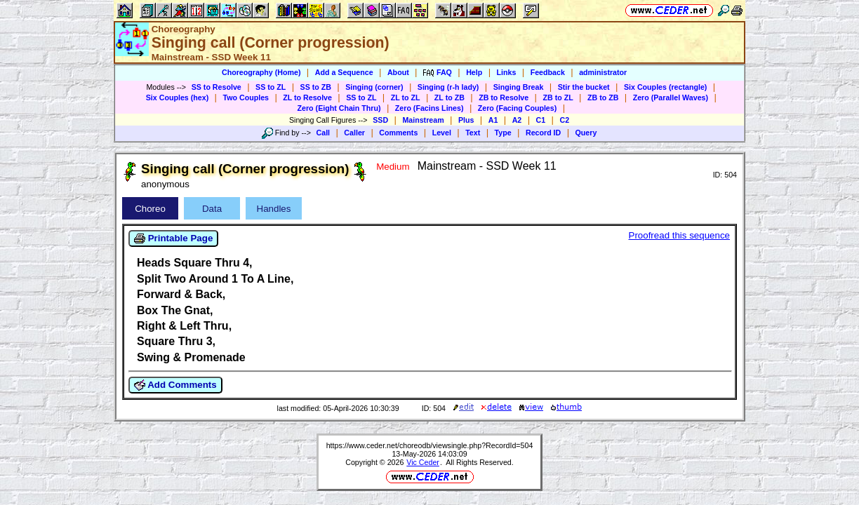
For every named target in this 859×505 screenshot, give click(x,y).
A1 (493, 120)
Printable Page (173, 238)
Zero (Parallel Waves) (670, 97)
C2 (564, 120)
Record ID (543, 132)
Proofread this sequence (679, 235)
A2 (517, 120)
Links (507, 72)
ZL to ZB (449, 97)
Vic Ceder (422, 462)
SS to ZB (315, 87)
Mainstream (423, 120)
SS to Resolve (216, 87)
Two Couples (245, 97)
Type (503, 132)
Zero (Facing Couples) (517, 108)
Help (474, 72)
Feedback (548, 72)
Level (441, 132)
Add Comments (175, 385)
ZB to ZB (602, 97)
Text (472, 132)
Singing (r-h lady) (448, 87)
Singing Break (518, 87)
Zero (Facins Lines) (429, 108)
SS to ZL (270, 87)
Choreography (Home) (261, 72)
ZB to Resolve (503, 97)
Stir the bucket (584, 87)
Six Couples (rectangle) (665, 87)
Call (324, 132)
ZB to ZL (557, 97)
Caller (354, 132)
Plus (466, 120)
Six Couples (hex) (177, 97)
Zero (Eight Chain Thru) (339, 108)
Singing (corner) (374, 87)
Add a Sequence (344, 72)
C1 (541, 120)
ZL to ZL (405, 97)
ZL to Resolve (307, 97)
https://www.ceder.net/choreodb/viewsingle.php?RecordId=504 (429, 445)
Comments (398, 132)
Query (586, 132)
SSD (380, 120)
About (398, 72)
